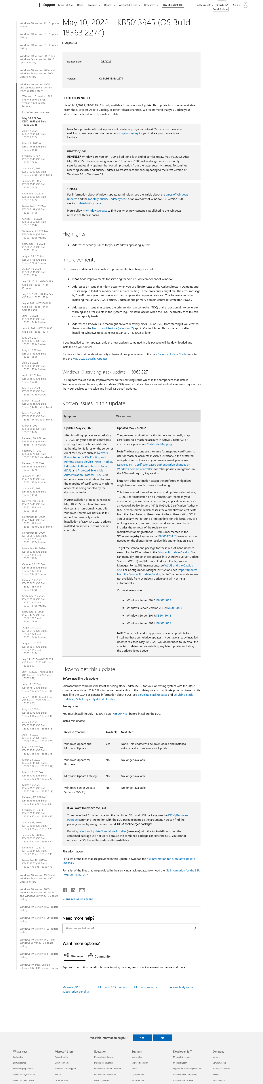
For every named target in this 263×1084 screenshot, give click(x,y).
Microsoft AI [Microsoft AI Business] (137, 1056)
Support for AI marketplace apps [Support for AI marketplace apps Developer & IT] (187, 1068)
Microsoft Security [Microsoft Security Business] (140, 1062)
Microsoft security (145, 987)
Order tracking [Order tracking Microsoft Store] (61, 1080)
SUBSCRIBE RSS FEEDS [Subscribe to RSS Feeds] (80, 899)
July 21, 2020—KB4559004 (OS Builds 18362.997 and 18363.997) (37, 663)
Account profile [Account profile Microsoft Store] (61, 1056)
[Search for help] (222, 5)
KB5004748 (120, 713)
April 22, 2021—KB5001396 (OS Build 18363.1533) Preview (34, 366)
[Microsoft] (25, 5)
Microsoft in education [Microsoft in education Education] (104, 1056)
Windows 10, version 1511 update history (39, 955)
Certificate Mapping (159, 444)
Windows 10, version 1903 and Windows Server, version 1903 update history (37, 878)
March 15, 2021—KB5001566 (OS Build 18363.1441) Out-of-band (37, 416)
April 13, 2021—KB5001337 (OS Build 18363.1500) (34, 379)
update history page (88, 203)
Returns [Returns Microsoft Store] (58, 1074)
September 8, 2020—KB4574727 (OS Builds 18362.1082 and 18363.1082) (34, 616)
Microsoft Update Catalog (174, 552)
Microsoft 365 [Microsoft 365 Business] (138, 1080)
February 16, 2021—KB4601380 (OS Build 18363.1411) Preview (34, 441)
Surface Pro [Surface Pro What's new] (18, 1056)
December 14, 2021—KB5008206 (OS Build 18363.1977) (34, 197)
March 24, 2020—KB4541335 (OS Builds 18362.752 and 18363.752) (37, 763)
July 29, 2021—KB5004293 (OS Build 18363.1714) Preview (37, 285)
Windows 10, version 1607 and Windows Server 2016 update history (37, 943)
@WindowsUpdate (95, 210)
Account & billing (128, 4)
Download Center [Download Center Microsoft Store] (62, 1062)
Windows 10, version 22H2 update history (39, 25)
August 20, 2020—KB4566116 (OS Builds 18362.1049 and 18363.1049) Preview (34, 632)
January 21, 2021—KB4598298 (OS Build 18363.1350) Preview (34, 479)
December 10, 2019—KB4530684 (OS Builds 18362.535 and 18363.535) (37, 851)
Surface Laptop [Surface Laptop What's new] (19, 1062)
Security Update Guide (172, 354)
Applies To (71, 43)
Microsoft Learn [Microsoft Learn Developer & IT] (180, 1062)
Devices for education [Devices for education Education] (103, 1062)
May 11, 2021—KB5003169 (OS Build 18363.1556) (34, 354)
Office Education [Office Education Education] (101, 1080)
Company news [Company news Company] (219, 1062)
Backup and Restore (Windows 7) (113, 328)
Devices (108, 4)
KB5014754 (165, 536)
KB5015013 (163, 600)
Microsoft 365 (65, 4)
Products (92, 4)
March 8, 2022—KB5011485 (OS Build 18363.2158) (34, 146)
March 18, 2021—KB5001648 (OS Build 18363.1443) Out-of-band (37, 404)
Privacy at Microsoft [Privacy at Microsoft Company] (221, 1068)
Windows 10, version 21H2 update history (39, 35)
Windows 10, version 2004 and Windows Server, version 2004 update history (37, 73)
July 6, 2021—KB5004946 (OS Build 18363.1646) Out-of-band (37, 307)
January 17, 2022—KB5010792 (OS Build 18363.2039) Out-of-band (37, 172)
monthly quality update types (106, 199)
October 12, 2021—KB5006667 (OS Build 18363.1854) (34, 222)
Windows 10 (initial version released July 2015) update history (39, 966)
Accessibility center (182, 987)
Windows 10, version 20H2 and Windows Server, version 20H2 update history (37, 59)
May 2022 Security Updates (90, 358)
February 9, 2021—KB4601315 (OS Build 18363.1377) (34, 466)
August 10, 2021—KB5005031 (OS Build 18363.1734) (34, 272)
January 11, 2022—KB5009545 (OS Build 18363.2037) (34, 184)
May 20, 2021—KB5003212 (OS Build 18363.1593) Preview (34, 341)
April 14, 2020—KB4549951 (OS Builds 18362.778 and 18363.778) (37, 738)
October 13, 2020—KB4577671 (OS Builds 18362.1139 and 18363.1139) (34, 585)
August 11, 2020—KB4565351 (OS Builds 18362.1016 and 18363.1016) (34, 648)
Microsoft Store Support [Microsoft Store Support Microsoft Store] (65, 1068)
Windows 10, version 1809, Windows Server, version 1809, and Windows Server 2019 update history (39, 894)
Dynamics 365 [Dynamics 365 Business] (138, 1074)
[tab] (74, 956)
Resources (149, 4)
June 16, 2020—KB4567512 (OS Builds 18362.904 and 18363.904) (37, 688)
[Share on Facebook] (65, 889)
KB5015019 (163, 623)
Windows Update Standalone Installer (102, 831)
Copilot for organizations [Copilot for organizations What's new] (24, 1074)
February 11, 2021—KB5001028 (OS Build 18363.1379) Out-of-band (37, 454)
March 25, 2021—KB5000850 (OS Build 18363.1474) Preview (34, 391)
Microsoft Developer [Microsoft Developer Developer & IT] (182, 1056)
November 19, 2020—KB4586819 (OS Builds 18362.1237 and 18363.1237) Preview (34, 537)
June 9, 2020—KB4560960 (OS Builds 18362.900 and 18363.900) (37, 700)
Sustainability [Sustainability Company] (219, 1080)
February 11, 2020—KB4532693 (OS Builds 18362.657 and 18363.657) (37, 813)
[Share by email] (80, 889)
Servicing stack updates (152, 694)
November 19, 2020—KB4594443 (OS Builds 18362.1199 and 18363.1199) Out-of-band (37, 521)
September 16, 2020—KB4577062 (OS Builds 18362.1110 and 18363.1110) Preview (35, 600)
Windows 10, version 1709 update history (39, 919)
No (162, 1038)
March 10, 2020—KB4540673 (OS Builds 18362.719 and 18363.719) (37, 788)
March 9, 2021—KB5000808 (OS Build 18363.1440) (34, 429)
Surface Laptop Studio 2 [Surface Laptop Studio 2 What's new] (23, 1068)
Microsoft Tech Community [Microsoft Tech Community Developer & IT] (185, 1074)
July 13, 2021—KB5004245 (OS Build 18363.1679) (37, 295)
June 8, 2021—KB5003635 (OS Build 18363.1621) (37, 330)
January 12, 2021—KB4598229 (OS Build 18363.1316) (34, 492)
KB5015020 (174, 608)
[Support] (48, 5)
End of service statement (36, 112)
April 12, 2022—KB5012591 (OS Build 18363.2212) (34, 134)
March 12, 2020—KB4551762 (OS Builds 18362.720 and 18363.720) (37, 775)
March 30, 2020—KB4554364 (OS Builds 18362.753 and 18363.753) (37, 750)
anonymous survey (127, 133)
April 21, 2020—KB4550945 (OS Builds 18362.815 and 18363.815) (37, 725)
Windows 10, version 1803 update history (39, 908)
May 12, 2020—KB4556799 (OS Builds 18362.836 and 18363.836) (37, 713)
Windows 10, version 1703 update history (39, 930)
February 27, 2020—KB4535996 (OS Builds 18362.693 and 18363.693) (37, 801)
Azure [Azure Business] (134, 1068)
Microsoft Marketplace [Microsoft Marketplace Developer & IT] (183, 1080)
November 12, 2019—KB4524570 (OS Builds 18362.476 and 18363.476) (37, 863)
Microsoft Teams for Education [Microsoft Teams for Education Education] (107, 1068)
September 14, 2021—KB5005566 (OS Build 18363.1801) (35, 247)
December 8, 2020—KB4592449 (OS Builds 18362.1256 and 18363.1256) (34, 505)
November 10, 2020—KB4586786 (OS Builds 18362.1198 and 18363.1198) (34, 553)
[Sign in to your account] (240, 5)
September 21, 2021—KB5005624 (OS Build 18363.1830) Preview (35, 234)
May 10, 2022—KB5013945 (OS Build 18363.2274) (34, 121)
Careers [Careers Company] (216, 1056)
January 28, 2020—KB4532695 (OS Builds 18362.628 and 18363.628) (37, 826)
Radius (108, 461)
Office (80, 4)
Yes (142, 1038)
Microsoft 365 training (112, 987)
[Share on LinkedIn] (72, 889)
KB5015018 (163, 615)
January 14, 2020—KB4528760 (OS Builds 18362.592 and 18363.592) (37, 838)
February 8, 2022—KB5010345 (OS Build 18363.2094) (34, 159)
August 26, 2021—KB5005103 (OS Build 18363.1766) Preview (34, 260)
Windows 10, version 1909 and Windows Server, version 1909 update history (36, 88)
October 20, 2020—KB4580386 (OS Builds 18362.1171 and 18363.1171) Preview (34, 569)
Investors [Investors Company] (217, 1074)
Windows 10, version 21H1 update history (39, 46)
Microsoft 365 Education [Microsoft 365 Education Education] (105, 1074)
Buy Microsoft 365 (172, 4)
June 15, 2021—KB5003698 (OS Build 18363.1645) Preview (34, 319)
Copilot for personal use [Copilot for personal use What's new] (23, 1080)
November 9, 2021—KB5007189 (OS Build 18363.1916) (34, 209)
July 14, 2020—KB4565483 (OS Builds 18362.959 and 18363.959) (37, 675)
